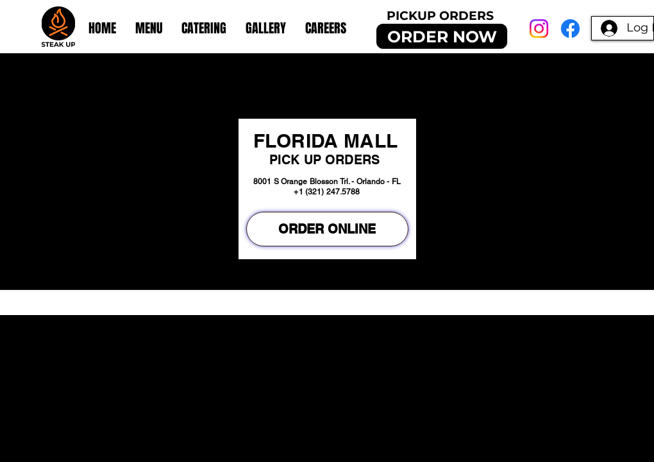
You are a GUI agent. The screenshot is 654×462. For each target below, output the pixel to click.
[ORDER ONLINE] (327, 229)
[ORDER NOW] (441, 36)
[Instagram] (538, 28)
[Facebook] (570, 28)
